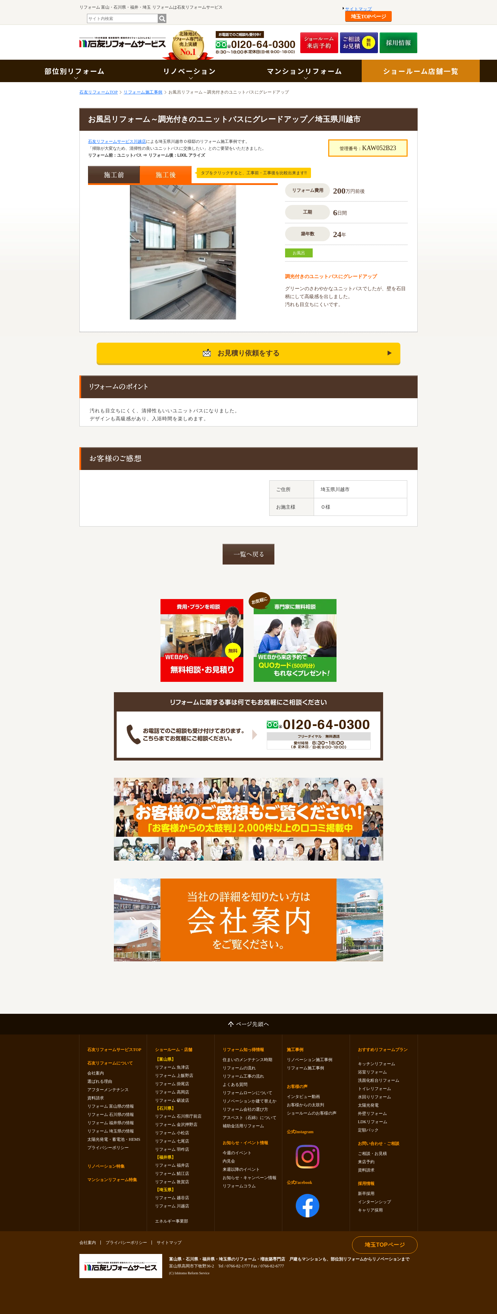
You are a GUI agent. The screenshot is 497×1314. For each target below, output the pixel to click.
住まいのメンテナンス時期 (247, 1059)
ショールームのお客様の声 (312, 1113)
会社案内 (95, 1073)
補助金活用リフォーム (243, 1126)
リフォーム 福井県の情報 (110, 1122)
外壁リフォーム (372, 1113)
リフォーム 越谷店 (172, 1197)
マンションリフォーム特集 (112, 1179)
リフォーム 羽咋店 (172, 1149)
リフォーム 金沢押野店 (176, 1124)
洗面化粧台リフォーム (378, 1080)
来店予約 (366, 1161)
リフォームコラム (239, 1186)
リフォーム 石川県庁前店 (178, 1116)
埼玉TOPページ (368, 16)
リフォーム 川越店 (172, 1206)
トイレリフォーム (374, 1088)
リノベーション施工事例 (309, 1059)
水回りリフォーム (374, 1097)
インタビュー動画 (303, 1096)
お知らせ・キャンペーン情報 (249, 1177)
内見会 (229, 1161)
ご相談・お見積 (372, 1153)
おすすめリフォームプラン (383, 1049)
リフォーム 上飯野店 (174, 1075)
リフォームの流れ (239, 1068)
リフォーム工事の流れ (243, 1076)
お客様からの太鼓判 (305, 1104)
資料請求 (95, 1098)
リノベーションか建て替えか (249, 1101)
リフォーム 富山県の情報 (110, 1106)
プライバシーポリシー (108, 1147)
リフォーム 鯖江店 (172, 1173)
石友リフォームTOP (98, 92)
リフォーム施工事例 (143, 92)
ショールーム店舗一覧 (421, 71)
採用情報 (366, 1183)
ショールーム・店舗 (173, 1049)
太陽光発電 (368, 1105)
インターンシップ (374, 1201)
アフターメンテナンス (108, 1089)
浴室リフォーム (372, 1072)
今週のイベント (237, 1152)
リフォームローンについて (247, 1092)
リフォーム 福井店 (172, 1165)
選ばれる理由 (99, 1081)
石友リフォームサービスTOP (114, 1049)
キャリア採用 (370, 1210)
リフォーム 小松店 (172, 1132)
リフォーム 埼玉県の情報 (110, 1131)
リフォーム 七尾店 (172, 1141)
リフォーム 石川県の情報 (110, 1114)
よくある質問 (235, 1084)
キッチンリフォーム (376, 1063)
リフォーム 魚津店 (172, 1067)
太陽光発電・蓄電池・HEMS (113, 1139)
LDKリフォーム (372, 1121)
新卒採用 (366, 1193)
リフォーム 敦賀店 (172, 1181)
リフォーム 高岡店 (172, 1092)
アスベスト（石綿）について (249, 1117)
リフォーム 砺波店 (172, 1100)
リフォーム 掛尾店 (172, 1083)
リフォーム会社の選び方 (245, 1109)
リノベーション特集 (106, 1166)
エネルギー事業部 (171, 1221)
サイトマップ (358, 9)
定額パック (368, 1130)
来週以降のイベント (241, 1169)
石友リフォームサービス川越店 (117, 141)
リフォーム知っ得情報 (243, 1049)
